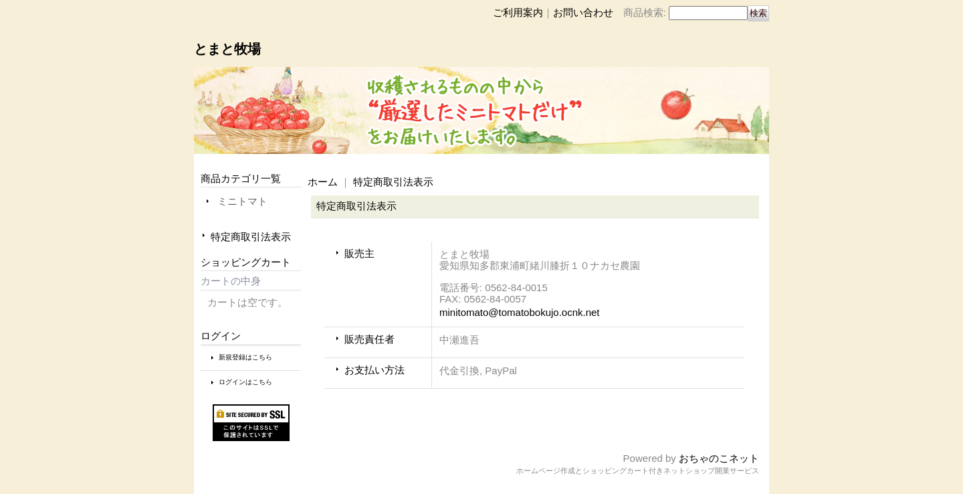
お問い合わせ (583, 12)
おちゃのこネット (719, 458)
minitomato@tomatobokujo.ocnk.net (519, 312)
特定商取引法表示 (251, 236)
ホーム (323, 181)
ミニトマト (242, 201)
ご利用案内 (518, 12)
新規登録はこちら (245, 357)
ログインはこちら (245, 382)
